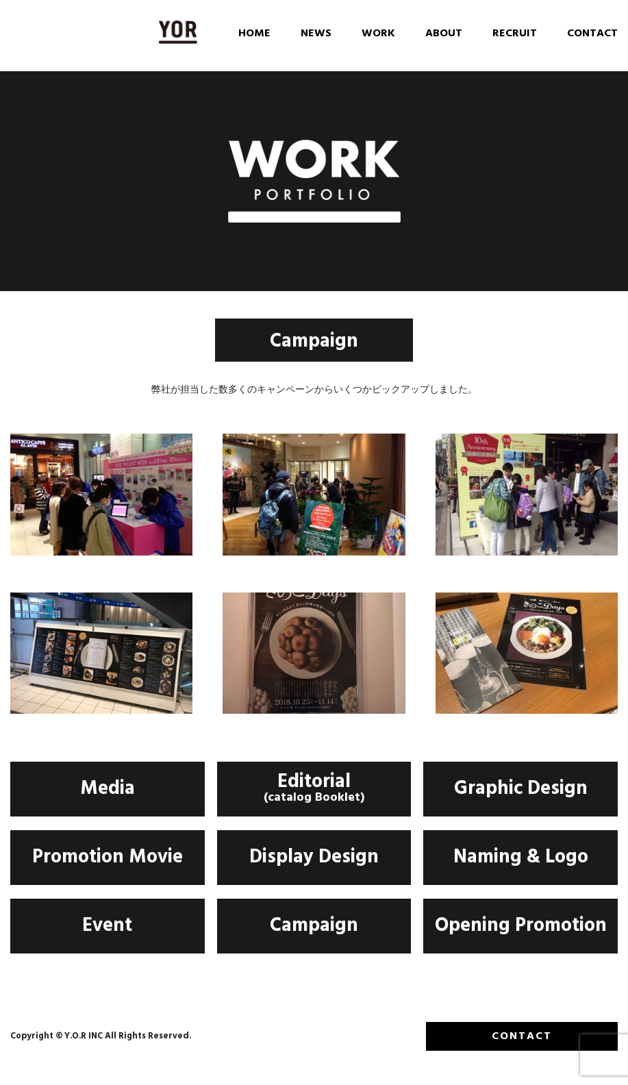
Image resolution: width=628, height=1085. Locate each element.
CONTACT (592, 34)
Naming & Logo (520, 859)
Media (107, 791)
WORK (378, 34)
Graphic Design (521, 791)
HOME (254, 34)
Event (107, 928)
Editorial (314, 791)
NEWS (316, 34)
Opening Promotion (521, 928)
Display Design (314, 859)
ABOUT (443, 34)
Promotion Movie (107, 859)
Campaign (314, 928)
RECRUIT (514, 34)
